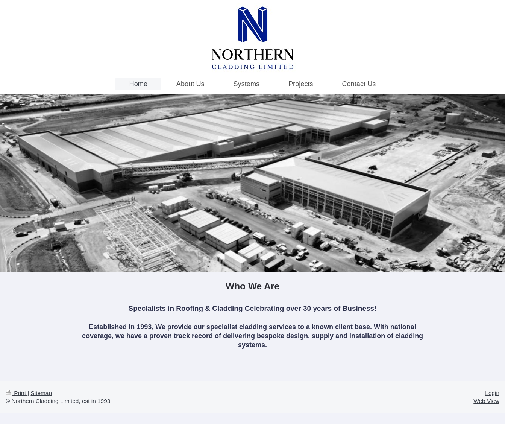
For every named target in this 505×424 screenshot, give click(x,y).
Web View (486, 401)
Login (492, 393)
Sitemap (41, 393)
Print (16, 393)
